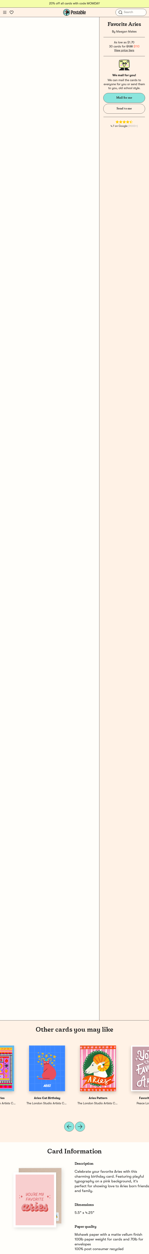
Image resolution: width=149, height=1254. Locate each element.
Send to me (124, 108)
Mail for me (124, 97)
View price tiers (124, 50)
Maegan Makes (126, 31)
